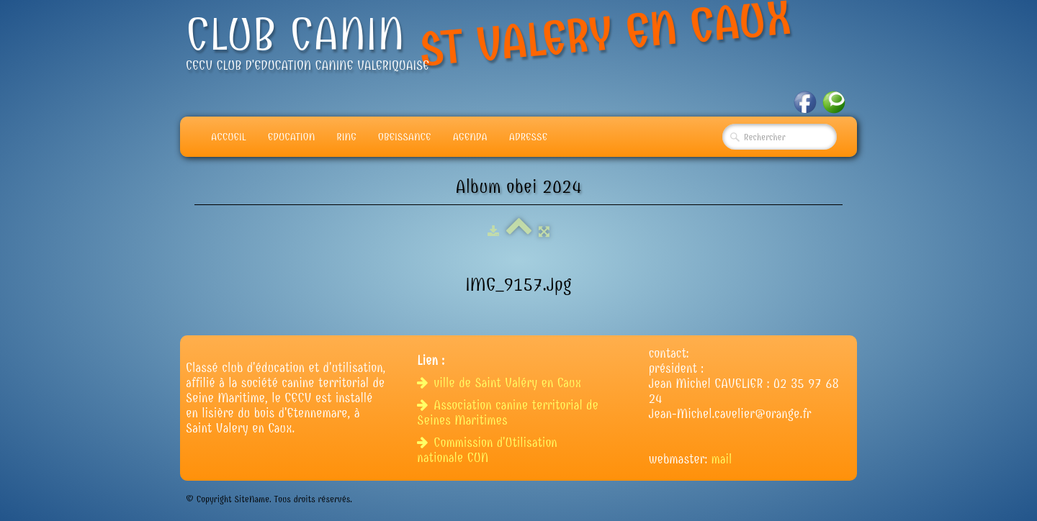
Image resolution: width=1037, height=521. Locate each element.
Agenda (470, 136)
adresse (528, 136)
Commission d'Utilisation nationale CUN (487, 450)
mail (721, 459)
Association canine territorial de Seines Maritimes (507, 413)
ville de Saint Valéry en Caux (501, 383)
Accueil (228, 136)
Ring (346, 136)
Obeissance (404, 136)
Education (291, 136)
